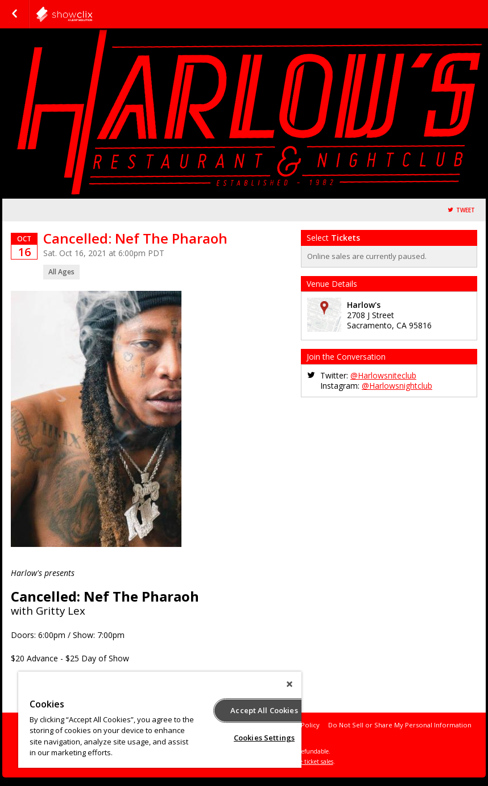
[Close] (289, 684)
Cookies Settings (264, 737)
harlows (92, 14)
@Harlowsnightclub (397, 385)
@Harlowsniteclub (383, 375)
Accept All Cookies (263, 710)
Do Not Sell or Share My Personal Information (400, 725)
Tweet (465, 210)
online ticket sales (309, 762)
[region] (159, 720)
